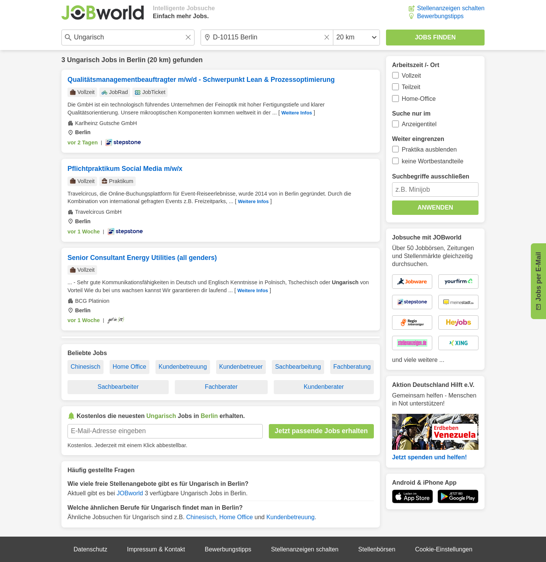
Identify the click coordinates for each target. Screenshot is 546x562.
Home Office (129, 366)
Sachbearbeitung (298, 366)
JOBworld (130, 493)
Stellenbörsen (376, 549)
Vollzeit (411, 75)
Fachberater (221, 387)
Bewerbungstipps (440, 16)
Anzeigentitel (419, 124)
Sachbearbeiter (118, 387)
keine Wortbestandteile (432, 161)
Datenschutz (90, 549)
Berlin (136, 60)
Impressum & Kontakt (156, 549)
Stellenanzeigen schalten (451, 8)
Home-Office (419, 98)
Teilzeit (411, 87)
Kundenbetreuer (241, 366)
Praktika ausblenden (429, 149)
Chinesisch (85, 366)
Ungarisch (83, 60)
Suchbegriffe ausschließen (430, 176)
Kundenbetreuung (182, 366)
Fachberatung (352, 366)
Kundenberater (324, 387)
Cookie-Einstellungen (443, 549)
